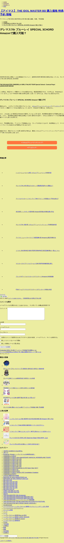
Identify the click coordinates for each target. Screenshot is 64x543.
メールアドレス (4, 327)
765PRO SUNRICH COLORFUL (12, 451)
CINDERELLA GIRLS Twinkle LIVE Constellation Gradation (20, 472)
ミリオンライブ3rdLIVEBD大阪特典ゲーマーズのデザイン (27, 425)
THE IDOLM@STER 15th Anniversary (14, 495)
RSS (4, 6)
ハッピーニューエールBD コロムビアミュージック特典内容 (33, 172)
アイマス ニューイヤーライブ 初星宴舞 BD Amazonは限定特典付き (36, 237)
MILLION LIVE (7, 480)
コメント (3, 308)
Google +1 (6, 5)
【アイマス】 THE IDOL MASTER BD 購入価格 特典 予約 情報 (23, 537)
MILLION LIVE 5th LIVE (10, 484)
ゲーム (5, 513)
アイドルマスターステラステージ (13, 508)
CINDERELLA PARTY (9, 474)
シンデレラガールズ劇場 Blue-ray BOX (14, 515)
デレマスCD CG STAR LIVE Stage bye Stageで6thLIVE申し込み (29, 438)
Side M (5, 493)
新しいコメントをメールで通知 (10, 340)
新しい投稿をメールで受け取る (10, 343)
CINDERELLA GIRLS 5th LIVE (12, 462)
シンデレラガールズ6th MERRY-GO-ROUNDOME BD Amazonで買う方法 (31, 419)
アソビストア (57, 106)
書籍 (4, 529)
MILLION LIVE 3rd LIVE (10, 481)
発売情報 (6, 531)
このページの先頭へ (6, 540)
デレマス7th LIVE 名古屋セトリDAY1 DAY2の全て (24, 444)
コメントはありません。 (15, 298)
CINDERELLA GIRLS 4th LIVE (12, 460)
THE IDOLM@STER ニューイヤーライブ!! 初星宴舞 (18, 499)
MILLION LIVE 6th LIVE (10, 486)
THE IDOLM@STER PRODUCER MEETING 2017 (18, 496)
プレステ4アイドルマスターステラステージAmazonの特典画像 (35, 276)
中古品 (5, 522)
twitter (5, 2)
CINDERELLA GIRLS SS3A (11, 471)
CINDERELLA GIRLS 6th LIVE (12, 463)
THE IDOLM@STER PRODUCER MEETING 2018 (18, 498)
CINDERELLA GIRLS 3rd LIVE (12, 459)
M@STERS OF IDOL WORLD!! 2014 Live (15, 478)
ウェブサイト (4, 332)
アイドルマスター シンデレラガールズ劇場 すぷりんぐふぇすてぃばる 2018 (26, 506)
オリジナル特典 (8, 510)
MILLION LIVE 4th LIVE (10, 483)
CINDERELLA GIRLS (9, 456)
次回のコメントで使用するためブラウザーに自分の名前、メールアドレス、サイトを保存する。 (30, 337)
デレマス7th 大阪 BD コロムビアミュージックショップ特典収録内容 (36, 224)
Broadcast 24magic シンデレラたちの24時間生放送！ (19, 454)
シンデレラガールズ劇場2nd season (14, 518)
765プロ (5, 452)
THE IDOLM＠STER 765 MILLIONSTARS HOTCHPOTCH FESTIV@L (24, 501)
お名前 (2, 322)
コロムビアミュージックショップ (42, 106)
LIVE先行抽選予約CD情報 (11, 475)
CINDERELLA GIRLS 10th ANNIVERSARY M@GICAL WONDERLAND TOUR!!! (27, 457)
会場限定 (6, 525)
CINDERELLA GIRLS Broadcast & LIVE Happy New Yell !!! (20, 468)
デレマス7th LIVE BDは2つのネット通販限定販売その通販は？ (34, 185)
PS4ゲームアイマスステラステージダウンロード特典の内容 (34, 289)
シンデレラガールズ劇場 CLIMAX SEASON (16, 517)
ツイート (2, 294)
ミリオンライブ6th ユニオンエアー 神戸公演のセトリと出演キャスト (30, 431)
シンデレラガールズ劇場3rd (11, 520)
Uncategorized (7, 505)
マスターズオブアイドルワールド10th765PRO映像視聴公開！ (34, 263)
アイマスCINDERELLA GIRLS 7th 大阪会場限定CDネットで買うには (20, 352)
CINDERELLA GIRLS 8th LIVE (12, 466)
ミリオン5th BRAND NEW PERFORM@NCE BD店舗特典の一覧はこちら (38, 250)
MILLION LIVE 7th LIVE (10, 487)
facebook (6, 3)
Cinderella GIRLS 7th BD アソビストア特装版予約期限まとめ (18, 350)
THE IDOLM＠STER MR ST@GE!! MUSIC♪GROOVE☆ (20, 503)
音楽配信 (6, 532)
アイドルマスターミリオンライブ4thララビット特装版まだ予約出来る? (37, 198)
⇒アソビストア (31, 147)
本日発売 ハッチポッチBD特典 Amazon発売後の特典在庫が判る (35, 211)
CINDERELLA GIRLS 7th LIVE (32, 298)
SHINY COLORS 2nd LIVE (11, 492)
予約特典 (6, 524)
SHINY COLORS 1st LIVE (11, 490)
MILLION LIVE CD (8, 489)
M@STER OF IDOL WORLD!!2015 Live (15, 477)
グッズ (5, 511)
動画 (4, 527)
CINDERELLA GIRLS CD (10, 469)
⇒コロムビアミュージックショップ (31, 142)
